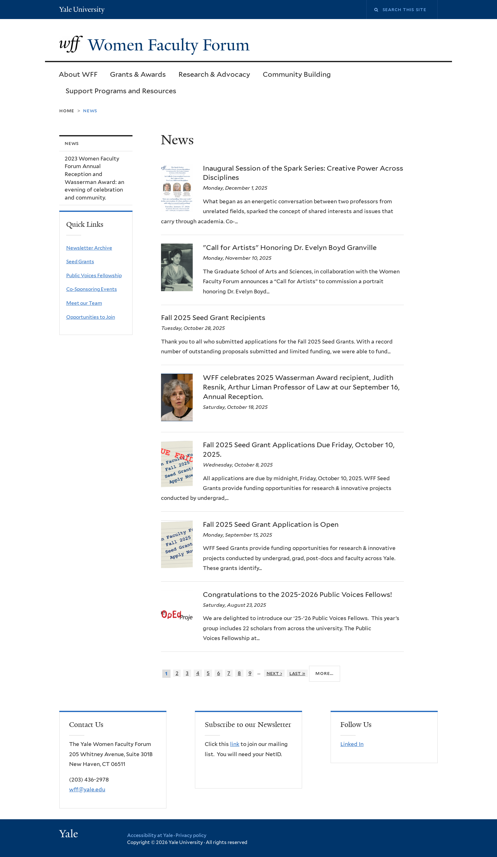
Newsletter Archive (89, 248)
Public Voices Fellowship (94, 275)
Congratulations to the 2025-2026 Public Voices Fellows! (297, 594)
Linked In (352, 744)
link (234, 744)
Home (66, 111)
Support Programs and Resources (121, 91)
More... (324, 673)
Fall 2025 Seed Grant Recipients (213, 317)
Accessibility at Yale (150, 835)
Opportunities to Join (90, 317)
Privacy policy (191, 835)
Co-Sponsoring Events (91, 289)
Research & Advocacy (214, 74)
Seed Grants (80, 261)
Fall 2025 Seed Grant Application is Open (271, 524)
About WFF (78, 74)
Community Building (297, 74)
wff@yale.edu (87, 789)
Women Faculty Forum (171, 45)
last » (297, 673)
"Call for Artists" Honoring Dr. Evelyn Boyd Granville (290, 247)
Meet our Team (84, 303)
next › (274, 673)
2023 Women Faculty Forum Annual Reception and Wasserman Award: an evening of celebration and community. (94, 178)
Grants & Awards (138, 74)
